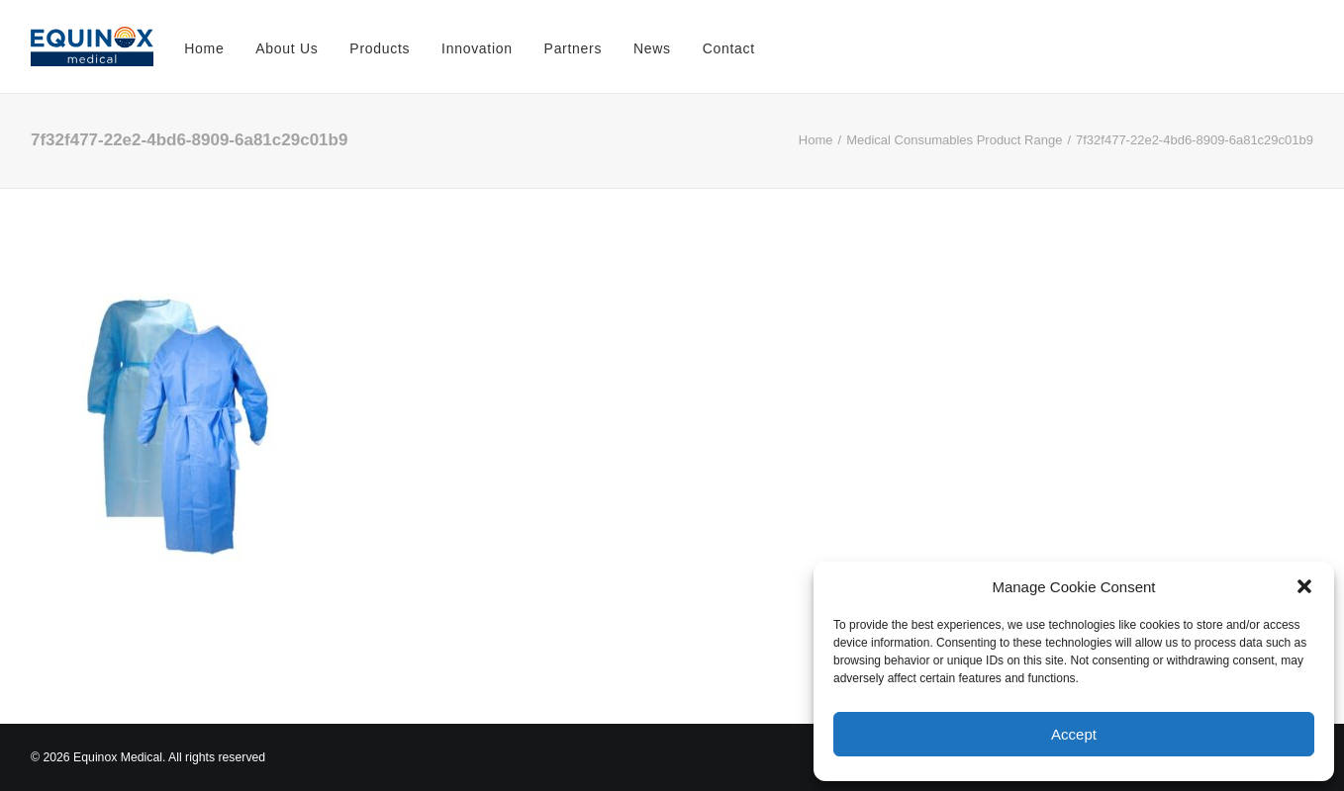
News (652, 48)
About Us (286, 48)
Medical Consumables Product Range (954, 139)
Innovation (477, 48)
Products (379, 48)
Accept (1074, 734)
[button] (1304, 586)
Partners (573, 48)
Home (204, 48)
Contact (729, 48)
